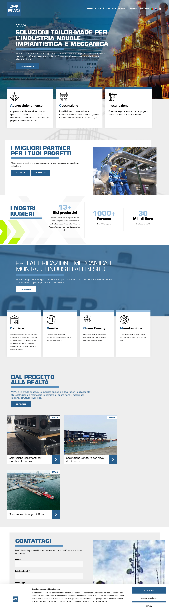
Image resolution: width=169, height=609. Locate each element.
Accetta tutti (149, 577)
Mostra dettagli (126, 604)
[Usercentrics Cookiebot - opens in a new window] (15, 604)
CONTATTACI (27, 66)
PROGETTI (40, 172)
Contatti (144, 8)
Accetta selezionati (149, 585)
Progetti (123, 8)
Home (90, 8)
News (133, 8)
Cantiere (111, 8)
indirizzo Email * (22, 511)
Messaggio (20, 522)
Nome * (19, 499)
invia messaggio (29, 546)
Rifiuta (149, 593)
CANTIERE (26, 289)
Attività (99, 8)
